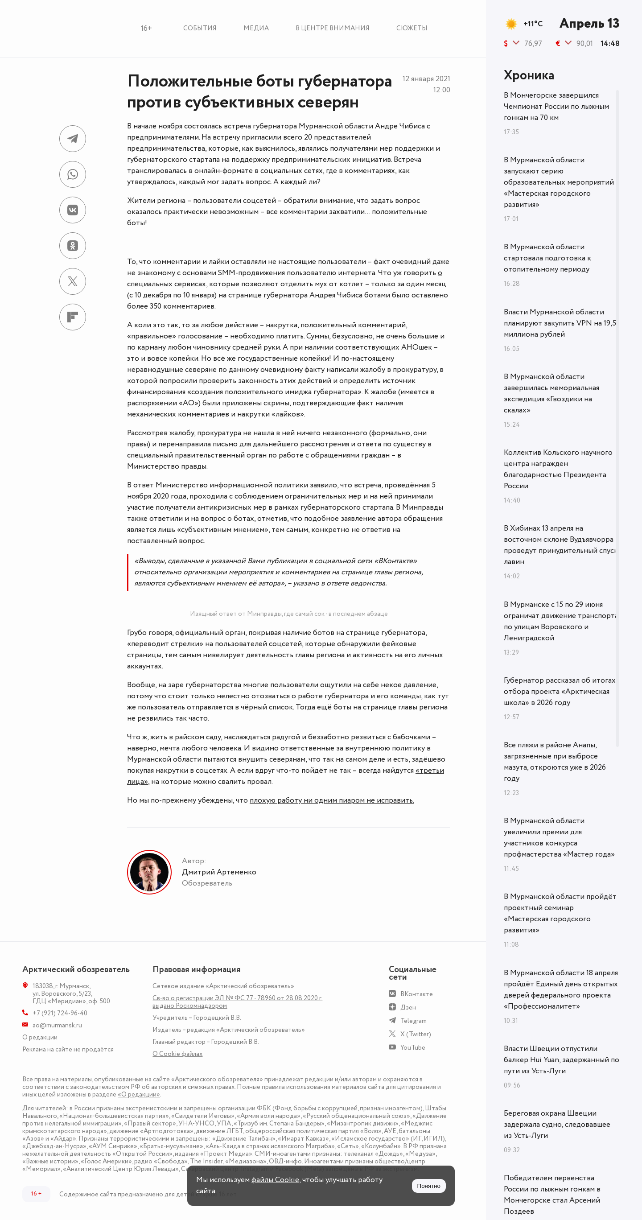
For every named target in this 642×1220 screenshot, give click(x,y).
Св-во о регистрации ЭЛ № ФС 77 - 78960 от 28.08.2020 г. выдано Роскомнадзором (237, 1002)
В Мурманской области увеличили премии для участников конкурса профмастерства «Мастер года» (559, 838)
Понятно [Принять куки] (428, 1186)
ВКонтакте (416, 994)
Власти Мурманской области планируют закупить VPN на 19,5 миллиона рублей (560, 323)
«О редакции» (139, 1094)
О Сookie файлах (177, 1054)
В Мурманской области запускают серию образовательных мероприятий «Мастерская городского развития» (559, 182)
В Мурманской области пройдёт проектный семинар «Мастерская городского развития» (560, 913)
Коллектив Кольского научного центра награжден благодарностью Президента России (558, 469)
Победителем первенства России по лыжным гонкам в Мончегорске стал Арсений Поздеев (552, 1195)
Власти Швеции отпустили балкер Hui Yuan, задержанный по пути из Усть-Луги (561, 1059)
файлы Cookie (275, 1180)
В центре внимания (333, 28)
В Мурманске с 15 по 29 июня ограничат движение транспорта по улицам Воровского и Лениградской (561, 621)
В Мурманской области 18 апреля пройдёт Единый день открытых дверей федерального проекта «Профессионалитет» (561, 990)
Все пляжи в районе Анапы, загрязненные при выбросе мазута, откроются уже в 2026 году (555, 762)
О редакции (40, 1037)
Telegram (413, 1021)
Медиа (256, 28)
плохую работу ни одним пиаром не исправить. (332, 800)
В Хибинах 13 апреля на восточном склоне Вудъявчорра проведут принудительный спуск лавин (561, 545)
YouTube (412, 1047)
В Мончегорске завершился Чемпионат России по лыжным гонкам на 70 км (556, 106)
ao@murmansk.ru (57, 1025)
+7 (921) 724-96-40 (60, 1013)
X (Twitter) (415, 1034)
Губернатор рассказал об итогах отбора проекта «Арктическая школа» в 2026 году (560, 691)
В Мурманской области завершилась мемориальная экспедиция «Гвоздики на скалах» (551, 393)
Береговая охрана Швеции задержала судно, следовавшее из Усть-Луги (557, 1124)
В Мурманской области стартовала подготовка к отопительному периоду (547, 258)
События (200, 28)
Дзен (408, 1007)
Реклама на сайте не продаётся (68, 1049)
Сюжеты (412, 28)
